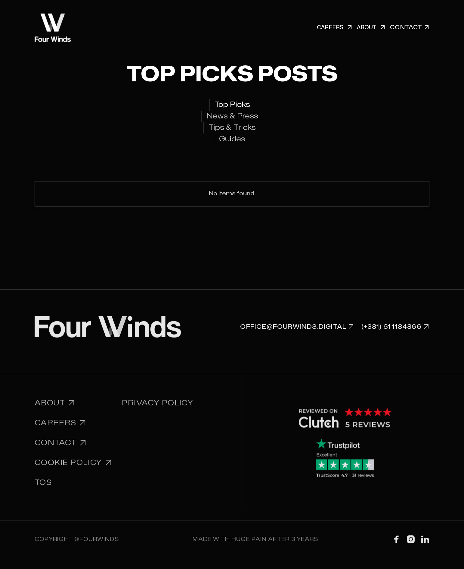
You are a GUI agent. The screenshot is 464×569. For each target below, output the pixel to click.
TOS (43, 488)
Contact (61, 448)
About (371, 28)
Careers (334, 28)
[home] (53, 28)
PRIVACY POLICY (157, 408)
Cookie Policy (73, 468)
